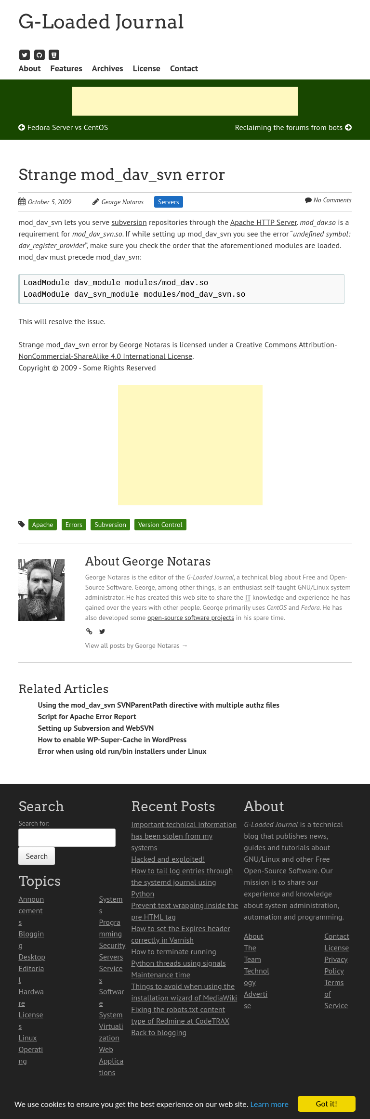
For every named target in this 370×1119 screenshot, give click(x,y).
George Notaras (122, 201)
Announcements (31, 910)
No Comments (333, 200)
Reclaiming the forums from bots (293, 127)
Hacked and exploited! (168, 859)
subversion (128, 222)
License (146, 68)
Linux (27, 1037)
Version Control (160, 524)
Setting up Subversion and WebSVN (96, 728)
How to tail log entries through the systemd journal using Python (182, 882)
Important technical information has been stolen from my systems (184, 835)
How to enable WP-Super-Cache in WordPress (112, 739)
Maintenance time (160, 974)
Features (66, 68)
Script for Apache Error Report (87, 716)
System (111, 1014)
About (29, 68)
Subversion (110, 524)
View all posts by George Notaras (136, 645)
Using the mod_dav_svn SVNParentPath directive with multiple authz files (158, 705)
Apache (42, 524)
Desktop (31, 956)
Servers (168, 201)
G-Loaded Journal (101, 21)
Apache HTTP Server (263, 222)
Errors (74, 524)
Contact (184, 68)
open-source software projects (190, 617)
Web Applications (111, 1060)
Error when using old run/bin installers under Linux (122, 751)
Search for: (33, 823)
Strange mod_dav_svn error (121, 174)
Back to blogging (158, 1032)
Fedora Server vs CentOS (63, 127)
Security (112, 945)
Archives (107, 68)
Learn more (270, 1104)
